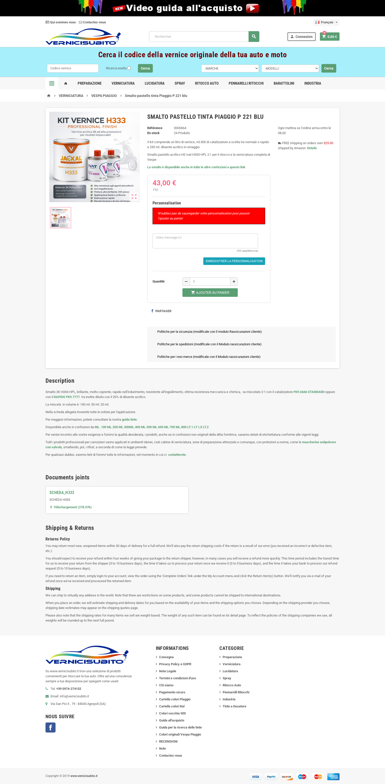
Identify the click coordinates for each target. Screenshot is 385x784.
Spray (180, 83)
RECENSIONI (168, 741)
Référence (154, 128)
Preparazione (90, 83)
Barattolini (284, 83)
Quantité (159, 281)
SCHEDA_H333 (62, 492)
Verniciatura (123, 83)
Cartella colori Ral (171, 706)
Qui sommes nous (60, 22)
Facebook (50, 727)
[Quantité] (210, 281)
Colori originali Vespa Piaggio (180, 734)
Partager (161, 311)
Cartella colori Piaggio (174, 699)
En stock (153, 133)
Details (312, 148)
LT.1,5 (198, 427)
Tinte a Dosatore (234, 706)
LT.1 (190, 427)
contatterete (176, 455)
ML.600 (158, 427)
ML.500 (146, 427)
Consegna (166, 657)
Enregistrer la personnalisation (234, 261)
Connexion (301, 36)
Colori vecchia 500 (172, 713)
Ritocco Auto (207, 83)
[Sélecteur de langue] (326, 22)
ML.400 (135, 427)
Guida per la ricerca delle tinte (180, 727)
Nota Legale (167, 671)
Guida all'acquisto (171, 720)
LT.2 (206, 427)
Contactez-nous (92, 22)
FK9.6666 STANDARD (309, 392)
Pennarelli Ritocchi (246, 83)
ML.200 (112, 427)
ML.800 (181, 427)
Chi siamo (166, 685)
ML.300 (124, 427)
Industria (312, 83)
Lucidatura (155, 83)
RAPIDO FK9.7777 (67, 397)
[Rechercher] (204, 36)
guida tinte (129, 419)
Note (162, 748)
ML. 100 (100, 427)
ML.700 (169, 427)
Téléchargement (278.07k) (71, 507)
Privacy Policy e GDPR (175, 664)
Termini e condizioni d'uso (177, 678)
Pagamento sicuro (172, 692)
